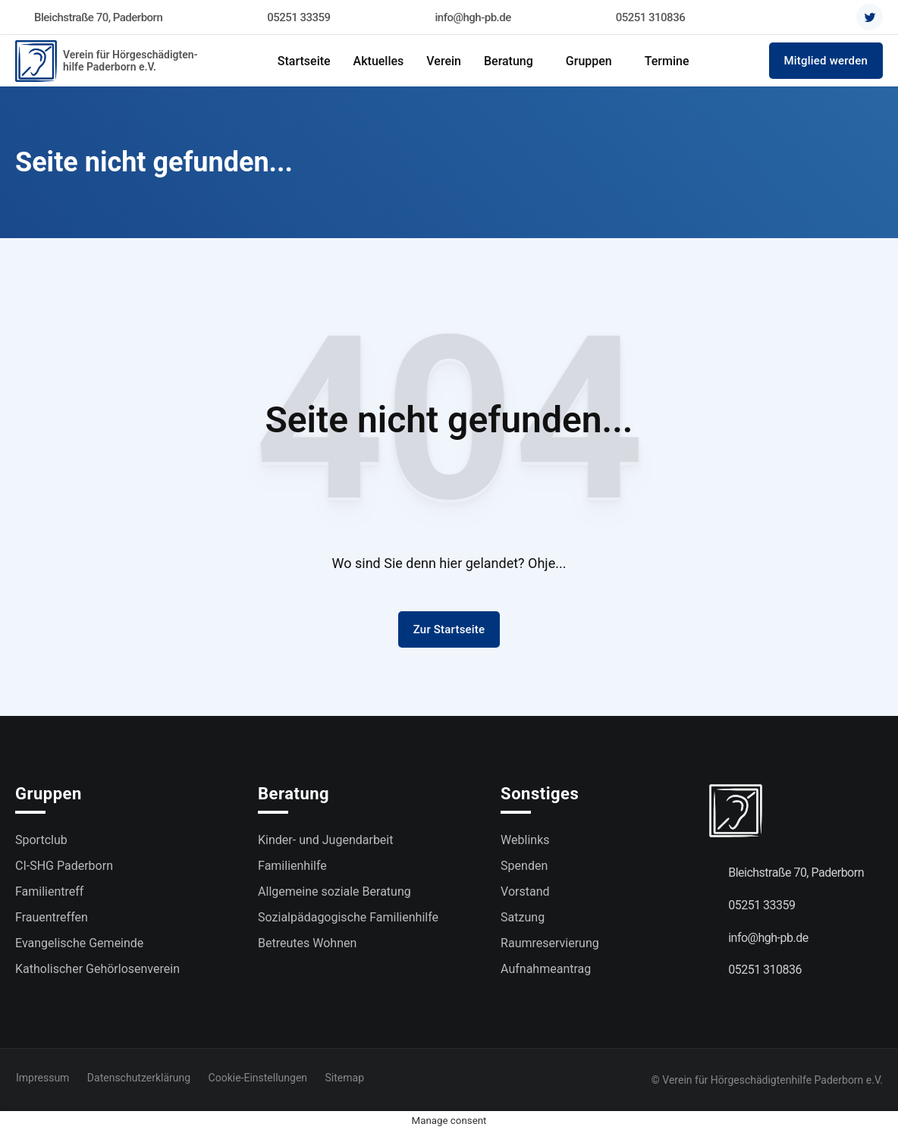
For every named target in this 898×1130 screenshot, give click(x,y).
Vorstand (525, 891)
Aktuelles (378, 61)
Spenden (524, 865)
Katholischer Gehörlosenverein (97, 969)
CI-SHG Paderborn (64, 865)
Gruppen (589, 61)
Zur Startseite (449, 629)
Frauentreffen (51, 917)
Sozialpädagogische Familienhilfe (348, 917)
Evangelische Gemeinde (79, 943)
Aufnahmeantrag (546, 969)
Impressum (41, 1078)
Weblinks (525, 840)
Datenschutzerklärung (138, 1078)
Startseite (304, 61)
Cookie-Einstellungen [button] (259, 1078)
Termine (667, 61)
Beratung (508, 61)
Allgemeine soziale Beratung (334, 891)
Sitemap (347, 1078)
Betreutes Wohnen (307, 943)
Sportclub (41, 840)
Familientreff (49, 891)
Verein (443, 61)
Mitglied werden (826, 60)
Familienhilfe (292, 865)
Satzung (523, 917)
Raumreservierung (550, 943)
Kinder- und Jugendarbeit (325, 840)
